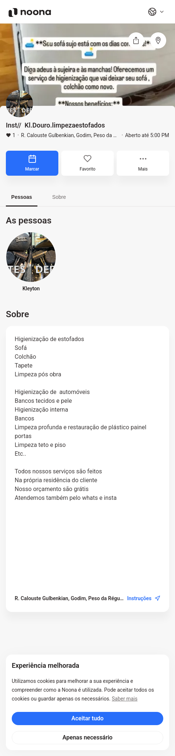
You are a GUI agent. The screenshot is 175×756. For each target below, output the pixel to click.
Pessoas (21, 197)
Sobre (59, 197)
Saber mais (125, 699)
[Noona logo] (30, 12)
